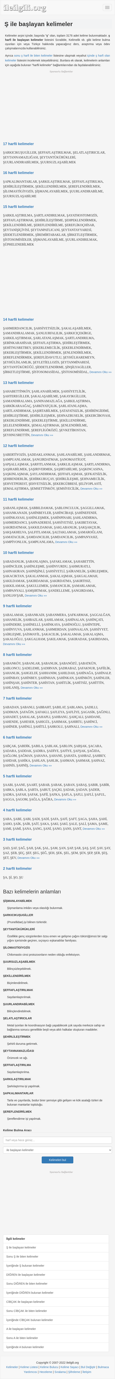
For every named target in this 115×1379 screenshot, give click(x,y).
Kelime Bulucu (49, 1367)
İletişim (86, 1372)
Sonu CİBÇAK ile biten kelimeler (26, 1311)
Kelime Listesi (29, 1367)
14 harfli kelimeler (18, 319)
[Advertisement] (57, 103)
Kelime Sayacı (70, 1367)
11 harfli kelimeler (18, 499)
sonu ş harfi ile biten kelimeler (33, 55)
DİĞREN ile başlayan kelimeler (25, 1274)
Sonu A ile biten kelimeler (22, 1338)
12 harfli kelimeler (18, 446)
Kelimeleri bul (57, 1160)
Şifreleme (74, 1372)
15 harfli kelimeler (18, 207)
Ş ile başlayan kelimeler (21, 1247)
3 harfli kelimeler (17, 839)
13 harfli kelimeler (18, 383)
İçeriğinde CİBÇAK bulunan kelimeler (29, 1320)
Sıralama (60, 1372)
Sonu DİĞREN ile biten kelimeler (26, 1283)
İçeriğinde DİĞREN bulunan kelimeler (29, 1292)
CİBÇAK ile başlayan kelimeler (25, 1301)
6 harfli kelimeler (17, 737)
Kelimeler (12, 1367)
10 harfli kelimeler (18, 553)
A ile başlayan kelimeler (21, 1329)
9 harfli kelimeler (17, 606)
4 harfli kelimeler (17, 810)
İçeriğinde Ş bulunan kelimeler (25, 1265)
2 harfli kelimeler (17, 869)
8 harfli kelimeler (17, 655)
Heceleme (45, 1372)
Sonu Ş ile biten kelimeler (22, 1256)
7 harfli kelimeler (17, 698)
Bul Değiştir (88, 1367)
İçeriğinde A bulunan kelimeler (25, 1347)
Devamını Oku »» (100, 372)
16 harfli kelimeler (18, 173)
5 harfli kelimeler (17, 776)
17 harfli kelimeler (18, 144)
